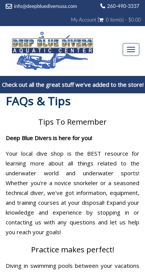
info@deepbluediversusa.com (45, 6)
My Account (83, 19)
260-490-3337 (123, 6)
